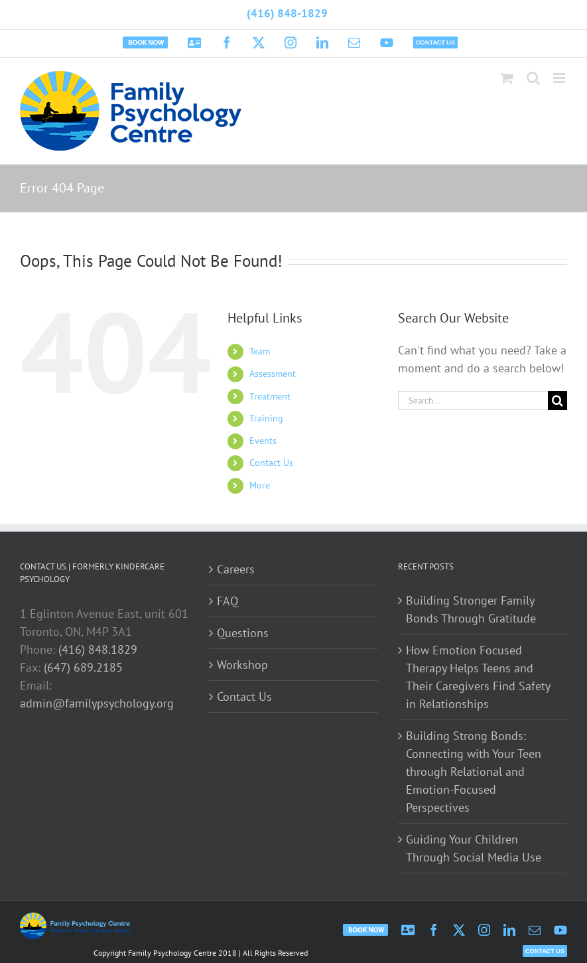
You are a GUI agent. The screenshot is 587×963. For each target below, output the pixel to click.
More (259, 485)
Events (263, 441)
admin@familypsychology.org (97, 703)
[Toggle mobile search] (533, 78)
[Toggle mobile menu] (560, 78)
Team (259, 351)
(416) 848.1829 (97, 649)
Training (266, 418)
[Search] (557, 400)
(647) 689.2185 (83, 667)
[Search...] (473, 400)
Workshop (242, 664)
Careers (236, 569)
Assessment (272, 374)
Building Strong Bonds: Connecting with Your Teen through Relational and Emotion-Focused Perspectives (473, 771)
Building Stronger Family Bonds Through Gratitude (471, 609)
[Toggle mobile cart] (506, 78)
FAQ (227, 601)
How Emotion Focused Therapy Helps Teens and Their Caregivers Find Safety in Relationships (478, 676)
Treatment (270, 396)
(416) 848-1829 (287, 13)
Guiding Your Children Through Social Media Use (473, 848)
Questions (243, 632)
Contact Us (271, 463)
